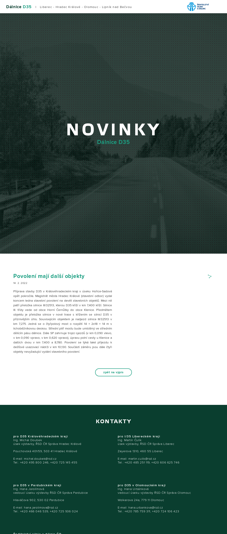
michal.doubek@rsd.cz (40, 459)
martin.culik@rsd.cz (142, 459)
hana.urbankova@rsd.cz (145, 507)
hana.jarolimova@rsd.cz (41, 507)
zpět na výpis (113, 372)
